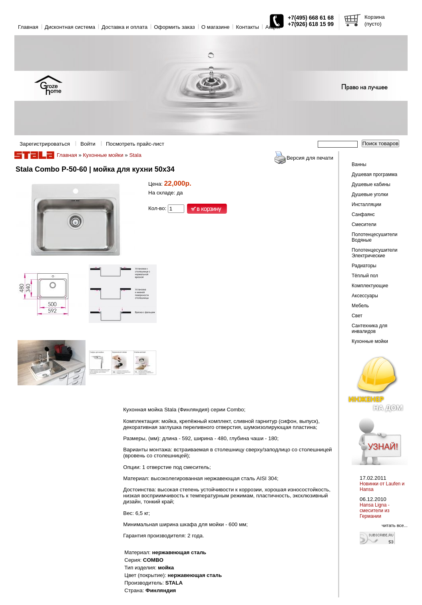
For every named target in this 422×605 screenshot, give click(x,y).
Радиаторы (364, 265)
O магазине (215, 27)
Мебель (360, 306)
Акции (272, 27)
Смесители (364, 224)
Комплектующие (370, 285)
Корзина (374, 17)
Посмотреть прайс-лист (135, 144)
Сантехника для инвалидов (369, 328)
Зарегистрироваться (45, 144)
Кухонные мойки (103, 155)
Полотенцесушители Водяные (374, 237)
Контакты (247, 27)
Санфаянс (363, 214)
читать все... (395, 525)
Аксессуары (365, 295)
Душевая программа (374, 174)
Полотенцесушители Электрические (374, 252)
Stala (135, 155)
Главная (28, 27)
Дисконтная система (70, 27)
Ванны (359, 164)
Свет (357, 316)
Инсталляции (366, 204)
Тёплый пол (365, 275)
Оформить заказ (174, 27)
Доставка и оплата (124, 27)
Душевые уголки (370, 194)
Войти (87, 144)
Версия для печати (310, 158)
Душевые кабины (371, 184)
